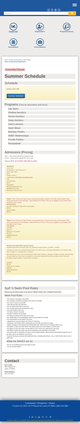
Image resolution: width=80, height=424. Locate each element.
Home (6, 60)
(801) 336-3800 (62, 406)
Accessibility (22, 420)
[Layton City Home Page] (41, 6)
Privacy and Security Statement (35, 420)
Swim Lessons (15, 124)
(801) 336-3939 (9, 373)
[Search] (36, 13)
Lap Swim (13, 109)
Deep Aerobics (15, 120)
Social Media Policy (49, 420)
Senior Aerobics (16, 116)
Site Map (9, 420)
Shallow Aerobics (17, 112)
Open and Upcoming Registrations (15, 61)
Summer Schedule (15, 96)
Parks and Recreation (15, 60)
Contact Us (16, 420)
